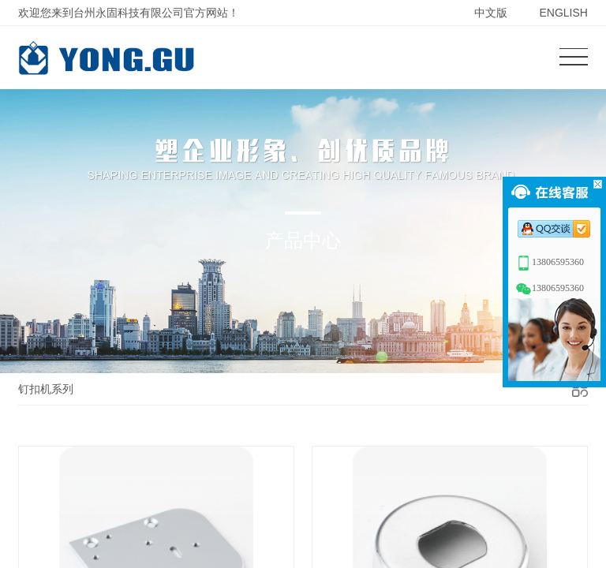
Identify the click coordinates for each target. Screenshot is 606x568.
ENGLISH (563, 12)
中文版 (490, 12)
